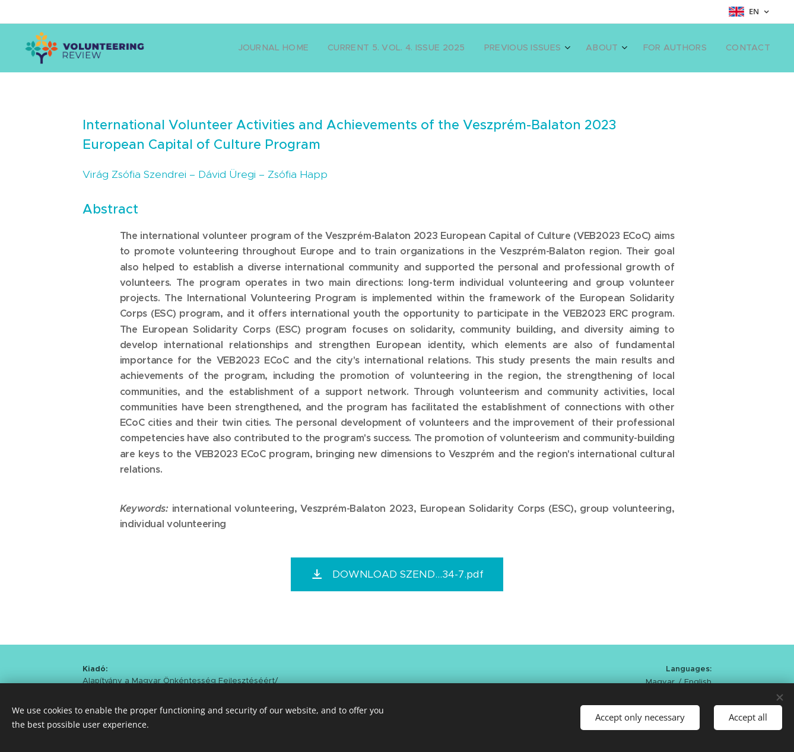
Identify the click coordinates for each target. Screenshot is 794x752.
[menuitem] (307, 48)
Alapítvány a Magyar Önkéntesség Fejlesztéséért (178, 680)
